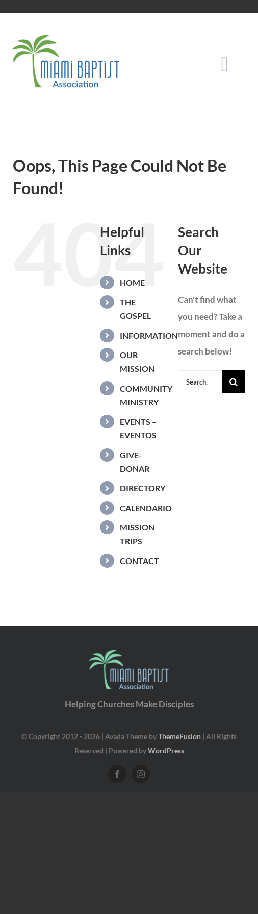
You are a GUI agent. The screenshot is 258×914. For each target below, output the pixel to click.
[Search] (233, 381)
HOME (132, 282)
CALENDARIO (146, 508)
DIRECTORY (142, 488)
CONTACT (139, 561)
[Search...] (200, 381)
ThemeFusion (179, 736)
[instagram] (141, 774)
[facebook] (117, 774)
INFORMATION (149, 335)
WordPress (166, 750)
